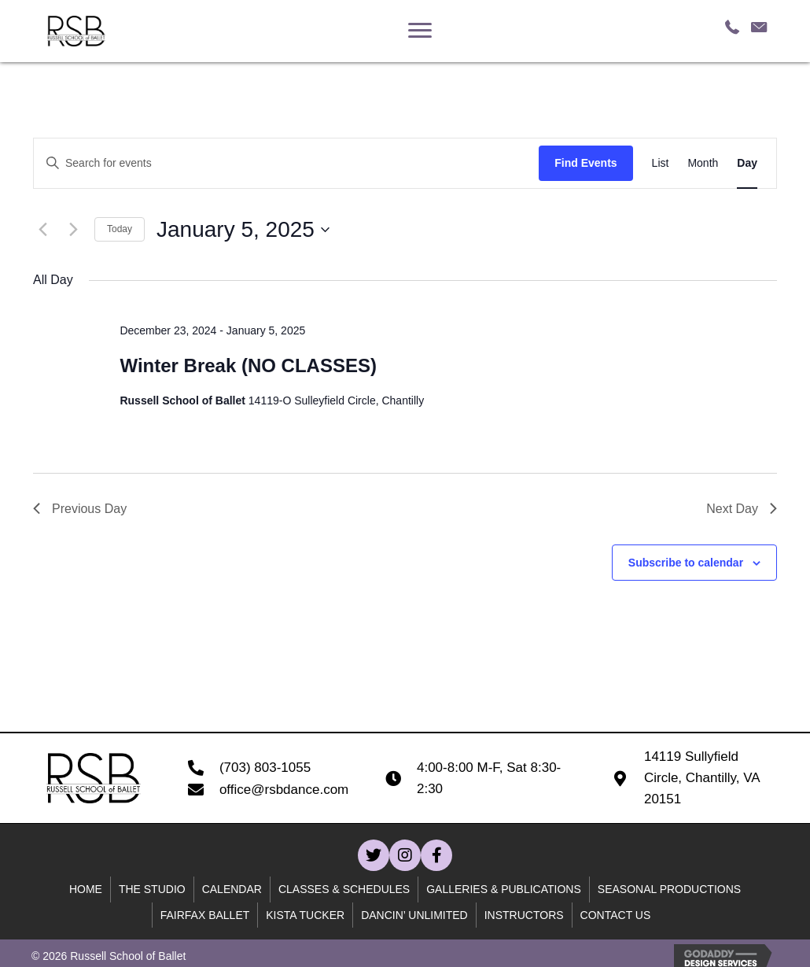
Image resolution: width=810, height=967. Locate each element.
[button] (373, 855)
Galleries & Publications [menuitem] (503, 889)
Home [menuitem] (85, 889)
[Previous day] (42, 229)
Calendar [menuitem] (232, 889)
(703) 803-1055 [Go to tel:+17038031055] (265, 767)
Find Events (585, 163)
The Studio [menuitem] (152, 889)
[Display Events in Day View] (747, 163)
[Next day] (73, 229)
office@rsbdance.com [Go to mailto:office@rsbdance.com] (283, 789)
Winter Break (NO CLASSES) (248, 365)
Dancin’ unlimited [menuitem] (414, 915)
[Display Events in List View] (660, 163)
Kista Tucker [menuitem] (305, 915)
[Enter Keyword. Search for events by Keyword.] (286, 163)
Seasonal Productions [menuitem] (669, 889)
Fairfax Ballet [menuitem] (205, 915)
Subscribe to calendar (685, 562)
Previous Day (80, 508)
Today (119, 228)
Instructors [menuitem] (524, 915)
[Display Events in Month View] (702, 163)
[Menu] (420, 30)
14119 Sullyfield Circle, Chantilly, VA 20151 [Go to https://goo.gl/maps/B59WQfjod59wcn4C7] (702, 777)
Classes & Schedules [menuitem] (344, 889)
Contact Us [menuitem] (615, 915)
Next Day (741, 508)
